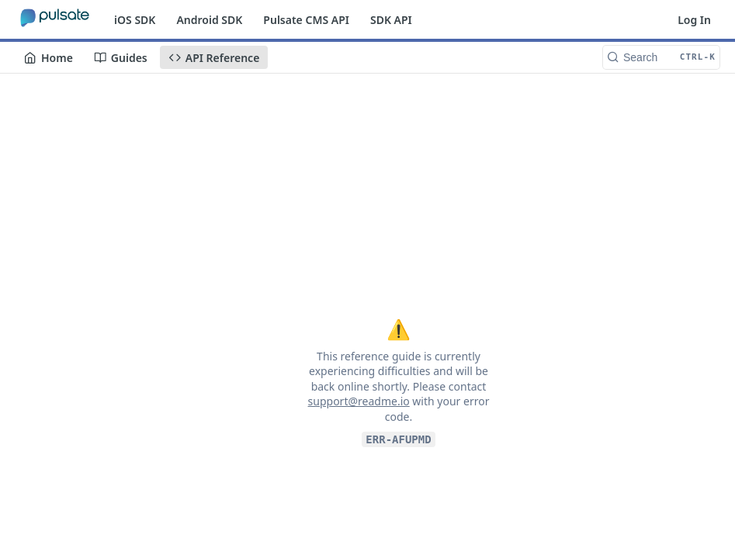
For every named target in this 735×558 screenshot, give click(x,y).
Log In (694, 19)
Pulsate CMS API (306, 19)
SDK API (391, 19)
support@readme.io (359, 401)
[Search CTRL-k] (661, 57)
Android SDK (209, 19)
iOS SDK (134, 19)
